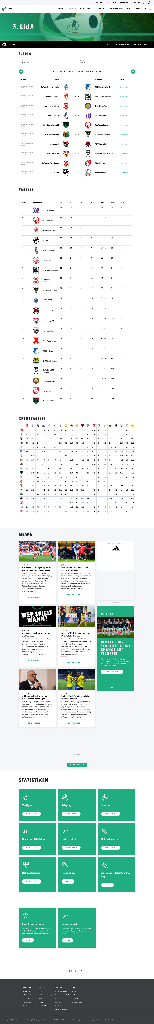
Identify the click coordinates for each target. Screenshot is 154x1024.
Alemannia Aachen (102, 135)
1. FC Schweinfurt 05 (51, 125)
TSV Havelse (100, 163)
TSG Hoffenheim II (102, 87)
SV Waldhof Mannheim (50, 87)
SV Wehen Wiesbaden (50, 163)
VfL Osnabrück (101, 116)
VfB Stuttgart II (53, 154)
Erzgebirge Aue (101, 106)
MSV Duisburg (53, 116)
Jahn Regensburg (52, 106)
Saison (22, 60)
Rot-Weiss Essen (101, 125)
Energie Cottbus (52, 97)
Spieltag (82, 60)
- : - (77, 87)
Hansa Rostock (101, 173)
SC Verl (56, 173)
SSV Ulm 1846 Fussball (104, 154)
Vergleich (124, 87)
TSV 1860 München (103, 97)
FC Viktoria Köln (101, 144)
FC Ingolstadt (53, 144)
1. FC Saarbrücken (52, 135)
